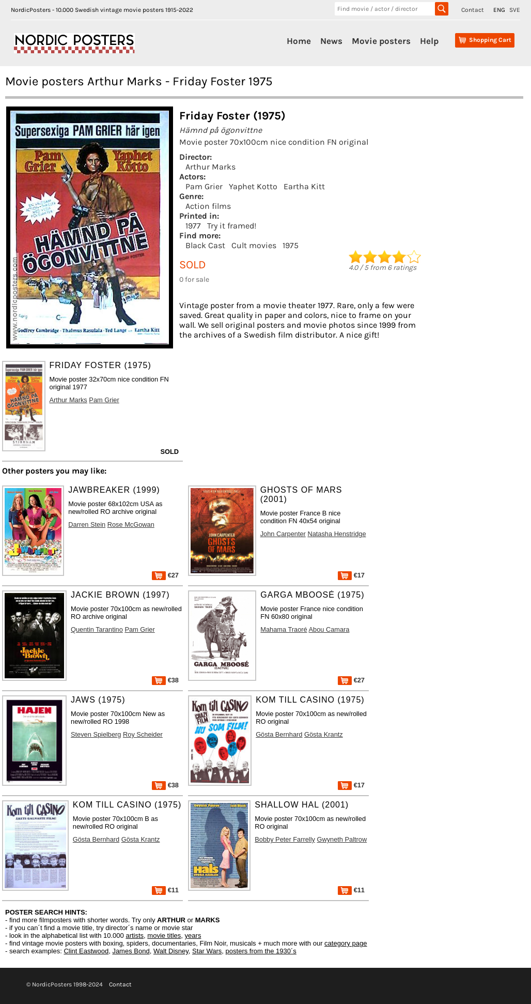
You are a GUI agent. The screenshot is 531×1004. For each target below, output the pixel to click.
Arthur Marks (210, 167)
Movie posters (381, 41)
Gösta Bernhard (279, 734)
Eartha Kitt (304, 186)
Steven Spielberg (96, 734)
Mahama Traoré (283, 629)
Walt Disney (171, 951)
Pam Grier (204, 186)
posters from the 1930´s (261, 951)
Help (429, 41)
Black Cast (205, 245)
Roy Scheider (143, 734)
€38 (165, 680)
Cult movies (253, 245)
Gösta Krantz (323, 734)
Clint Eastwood (86, 951)
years (193, 935)
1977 (193, 226)
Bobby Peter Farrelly (285, 839)
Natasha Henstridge (336, 534)
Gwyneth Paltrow (342, 839)
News (331, 41)
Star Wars (207, 951)
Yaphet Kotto (253, 186)
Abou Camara (329, 629)
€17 (351, 575)
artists (135, 935)
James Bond (130, 951)
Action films (208, 206)
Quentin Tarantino (97, 629)
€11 (165, 890)
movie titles (164, 935)
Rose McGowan (130, 524)
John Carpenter (283, 534)
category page (345, 943)
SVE (514, 9)
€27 (165, 575)
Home (299, 41)
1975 (291, 245)
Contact (472, 9)
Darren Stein (86, 524)
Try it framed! (231, 226)
